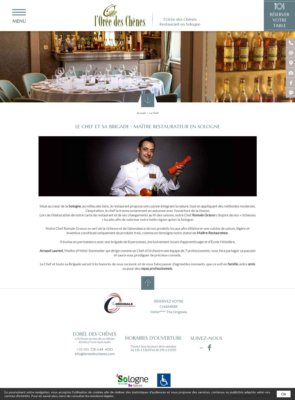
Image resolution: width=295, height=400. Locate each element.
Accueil (141, 113)
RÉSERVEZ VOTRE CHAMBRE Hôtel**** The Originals (169, 306)
